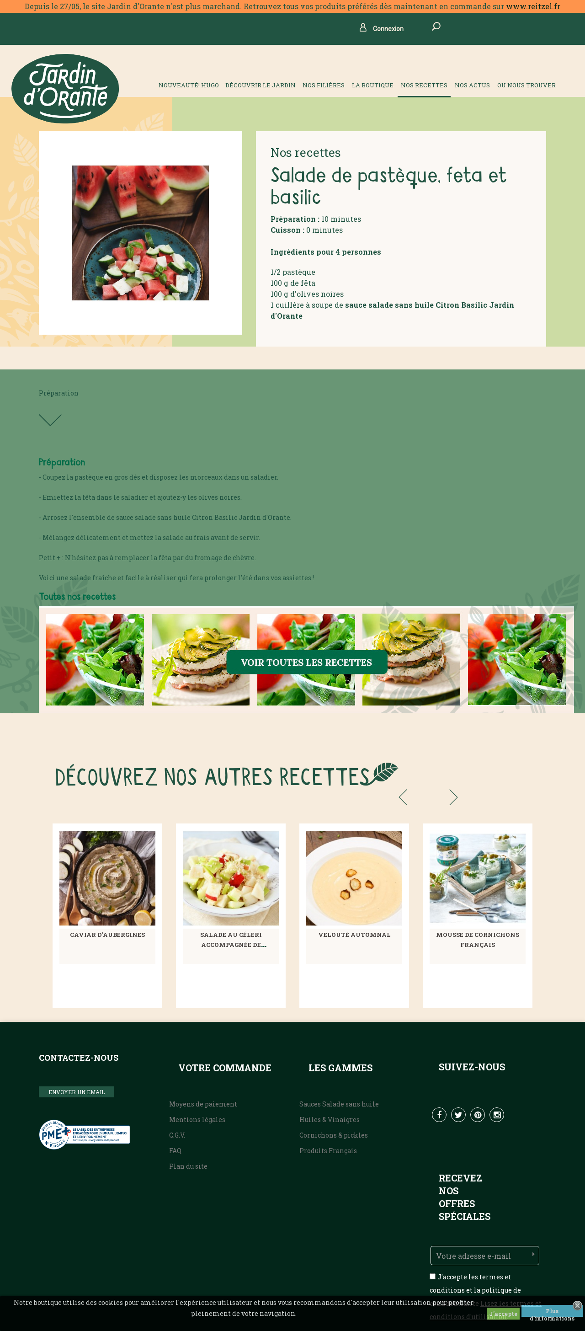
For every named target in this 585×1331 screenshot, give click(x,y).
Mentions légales (197, 1119)
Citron (447, 305)
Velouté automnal (354, 934)
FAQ (175, 1150)
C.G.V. (177, 1135)
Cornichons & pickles (333, 1135)
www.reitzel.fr (533, 6)
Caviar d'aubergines (107, 934)
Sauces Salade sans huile (339, 1104)
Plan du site (188, 1166)
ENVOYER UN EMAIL (76, 1092)
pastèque (298, 272)
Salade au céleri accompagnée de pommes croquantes (231, 944)
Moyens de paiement (203, 1104)
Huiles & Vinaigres (329, 1119)
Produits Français (328, 1150)
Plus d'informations (552, 1312)
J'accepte (503, 1313)
